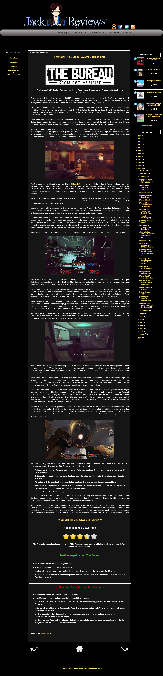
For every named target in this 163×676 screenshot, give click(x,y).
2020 (140, 150)
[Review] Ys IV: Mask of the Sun (145, 277)
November (143, 173)
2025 (140, 136)
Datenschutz (78, 668)
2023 (140, 142)
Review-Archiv (80, 32)
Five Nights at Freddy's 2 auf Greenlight (145, 227)
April (142, 325)
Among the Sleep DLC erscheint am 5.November (146, 181)
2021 (140, 147)
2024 (140, 139)
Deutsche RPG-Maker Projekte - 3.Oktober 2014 (146, 305)
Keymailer (13, 66)
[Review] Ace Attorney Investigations (145, 298)
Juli (141, 316)
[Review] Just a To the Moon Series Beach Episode (154, 115)
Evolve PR (13, 62)
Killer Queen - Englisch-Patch (145, 267)
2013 (140, 338)
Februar (143, 331)
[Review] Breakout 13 (154, 69)
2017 (140, 159)
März (142, 328)
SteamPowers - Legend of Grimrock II (144, 187)
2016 (140, 162)
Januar (142, 334)
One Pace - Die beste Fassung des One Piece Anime (145, 260)
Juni (141, 319)
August (142, 313)
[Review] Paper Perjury (154, 81)
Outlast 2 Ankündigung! (145, 217)
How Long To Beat (13, 75)
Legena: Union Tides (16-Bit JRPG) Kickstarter (146, 245)
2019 (140, 153)
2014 (140, 168)
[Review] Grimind (145, 192)
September (144, 311)
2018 (140, 156)
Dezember (143, 171)
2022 (140, 145)
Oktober (143, 176)
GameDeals (13, 58)
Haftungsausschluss (93, 668)
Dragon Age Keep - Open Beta (146, 196)
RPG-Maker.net (13, 70)
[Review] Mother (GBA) (145, 293)
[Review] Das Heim (146, 200)
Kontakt (127, 32)
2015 (140, 165)
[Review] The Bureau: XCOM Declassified (145, 204)
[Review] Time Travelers (154, 92)
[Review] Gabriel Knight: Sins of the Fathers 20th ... (146, 252)
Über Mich (113, 32)
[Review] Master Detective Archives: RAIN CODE (153, 104)
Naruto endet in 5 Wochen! (145, 288)
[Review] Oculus (145, 240)
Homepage (63, 32)
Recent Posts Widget (147, 125)
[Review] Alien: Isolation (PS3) (145, 272)
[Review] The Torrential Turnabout (154, 59)
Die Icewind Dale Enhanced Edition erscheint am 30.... (146, 234)
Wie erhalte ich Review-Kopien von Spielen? (145, 282)
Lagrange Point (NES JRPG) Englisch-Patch (145, 211)
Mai (141, 322)
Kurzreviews (98, 32)
